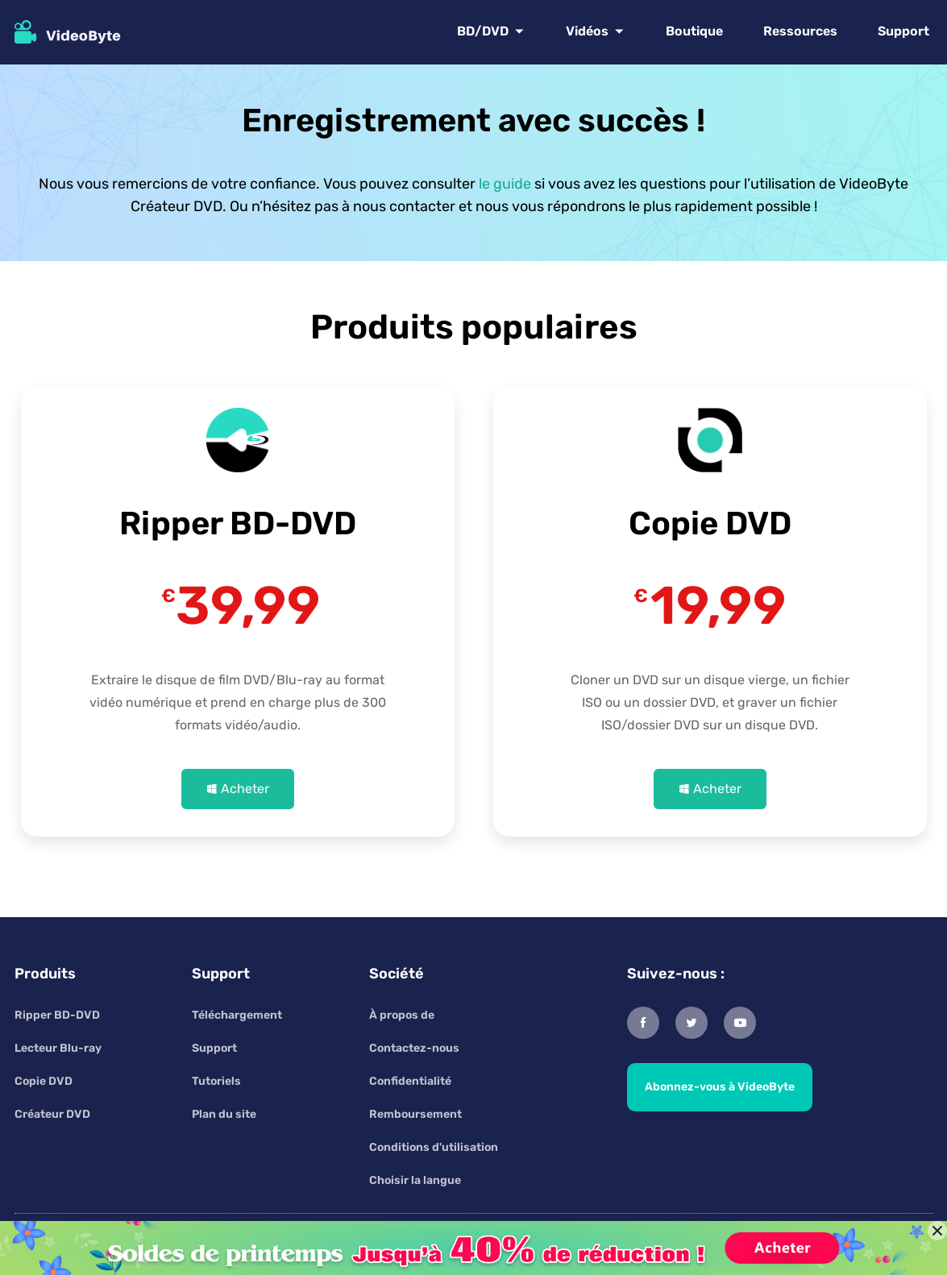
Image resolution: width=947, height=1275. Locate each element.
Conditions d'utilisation (433, 1147)
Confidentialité (410, 1081)
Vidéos (587, 31)
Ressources (800, 31)
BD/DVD (483, 31)
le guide (505, 184)
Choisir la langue (415, 1180)
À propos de (401, 1015)
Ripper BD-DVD (57, 1015)
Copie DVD (44, 1081)
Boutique (694, 31)
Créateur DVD (52, 1114)
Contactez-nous (414, 1048)
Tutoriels (216, 1081)
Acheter (245, 788)
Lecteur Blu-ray (58, 1048)
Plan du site (224, 1114)
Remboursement (415, 1114)
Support (903, 31)
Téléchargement (237, 1015)
